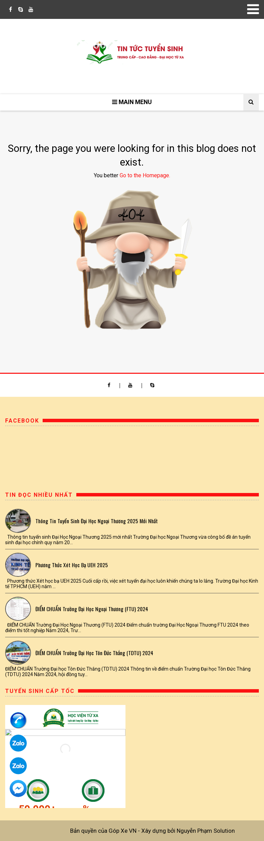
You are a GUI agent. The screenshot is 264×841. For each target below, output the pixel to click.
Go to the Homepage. (145, 175)
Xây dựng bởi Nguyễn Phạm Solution (188, 830)
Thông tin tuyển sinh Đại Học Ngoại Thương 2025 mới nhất (96, 521)
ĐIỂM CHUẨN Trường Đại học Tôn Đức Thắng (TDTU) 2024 (94, 653)
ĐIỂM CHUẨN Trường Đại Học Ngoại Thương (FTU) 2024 (91, 609)
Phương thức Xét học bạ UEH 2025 (71, 565)
